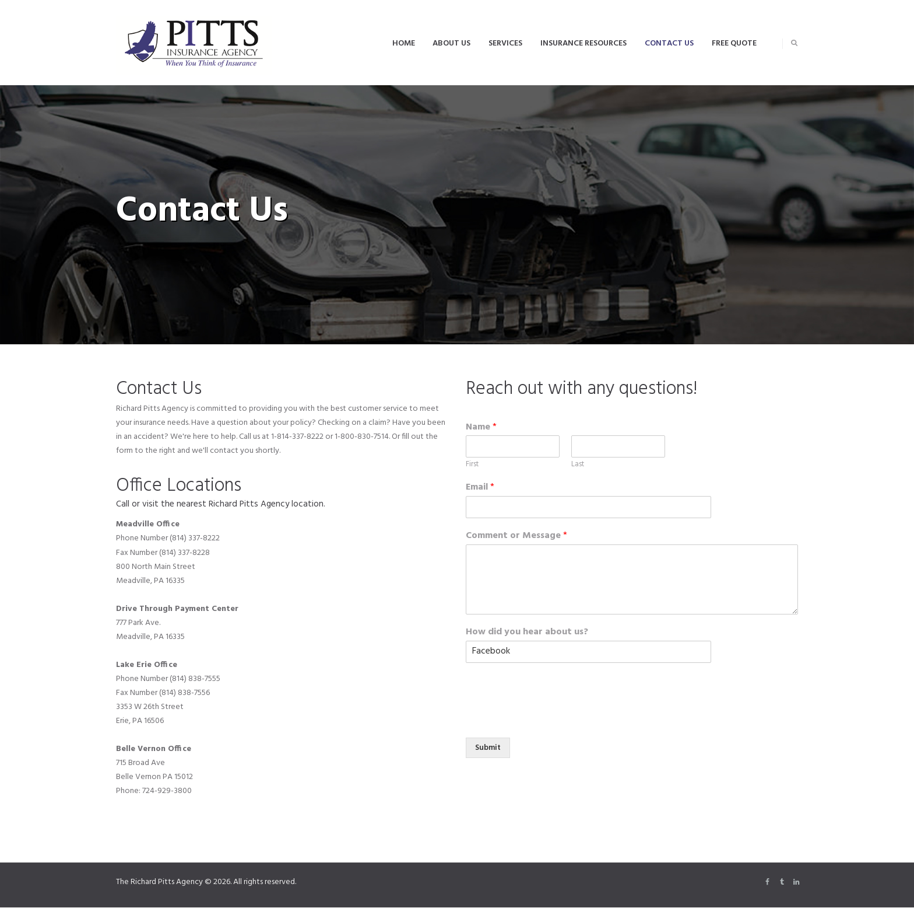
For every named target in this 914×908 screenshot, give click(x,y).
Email (480, 487)
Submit (488, 748)
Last (577, 465)
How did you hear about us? (527, 632)
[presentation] (554, 704)
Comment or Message (516, 536)
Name (481, 427)
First (472, 465)
